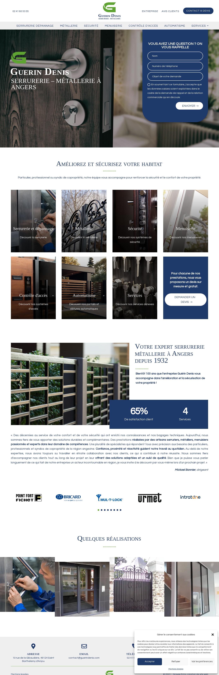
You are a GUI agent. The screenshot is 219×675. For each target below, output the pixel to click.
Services (199, 25)
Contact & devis (198, 10)
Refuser (176, 661)
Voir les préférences (202, 661)
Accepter (150, 661)
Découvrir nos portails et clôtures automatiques (84, 306)
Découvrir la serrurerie (33, 237)
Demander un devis (184, 300)
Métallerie (69, 25)
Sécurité (91, 25)
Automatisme (174, 25)
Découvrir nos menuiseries (186, 237)
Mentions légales (175, 669)
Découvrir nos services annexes (135, 304)
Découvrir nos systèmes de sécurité (135, 239)
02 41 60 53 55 (20, 11)
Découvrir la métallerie (84, 237)
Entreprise (150, 11)
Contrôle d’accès (143, 25)
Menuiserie (113, 25)
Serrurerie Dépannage (35, 25)
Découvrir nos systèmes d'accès (33, 306)
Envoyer (188, 105)
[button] (212, 634)
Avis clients (170, 11)
